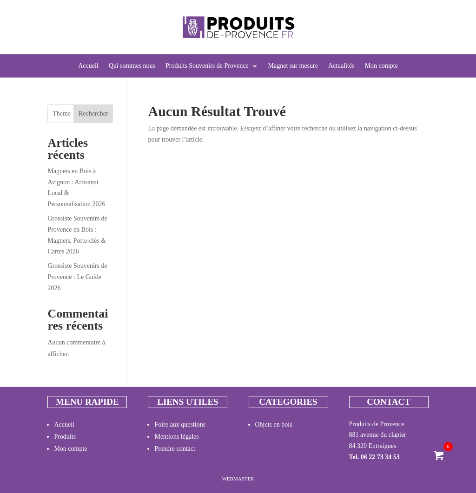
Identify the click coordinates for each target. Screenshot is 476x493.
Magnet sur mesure (293, 66)
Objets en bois (273, 424)
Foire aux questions (179, 424)
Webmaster (238, 478)
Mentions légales (176, 436)
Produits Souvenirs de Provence (206, 66)
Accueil (88, 66)
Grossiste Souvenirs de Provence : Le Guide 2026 (77, 277)
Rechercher (93, 113)
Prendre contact (174, 448)
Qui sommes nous (132, 66)
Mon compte (381, 66)
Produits (65, 436)
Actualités (341, 66)
